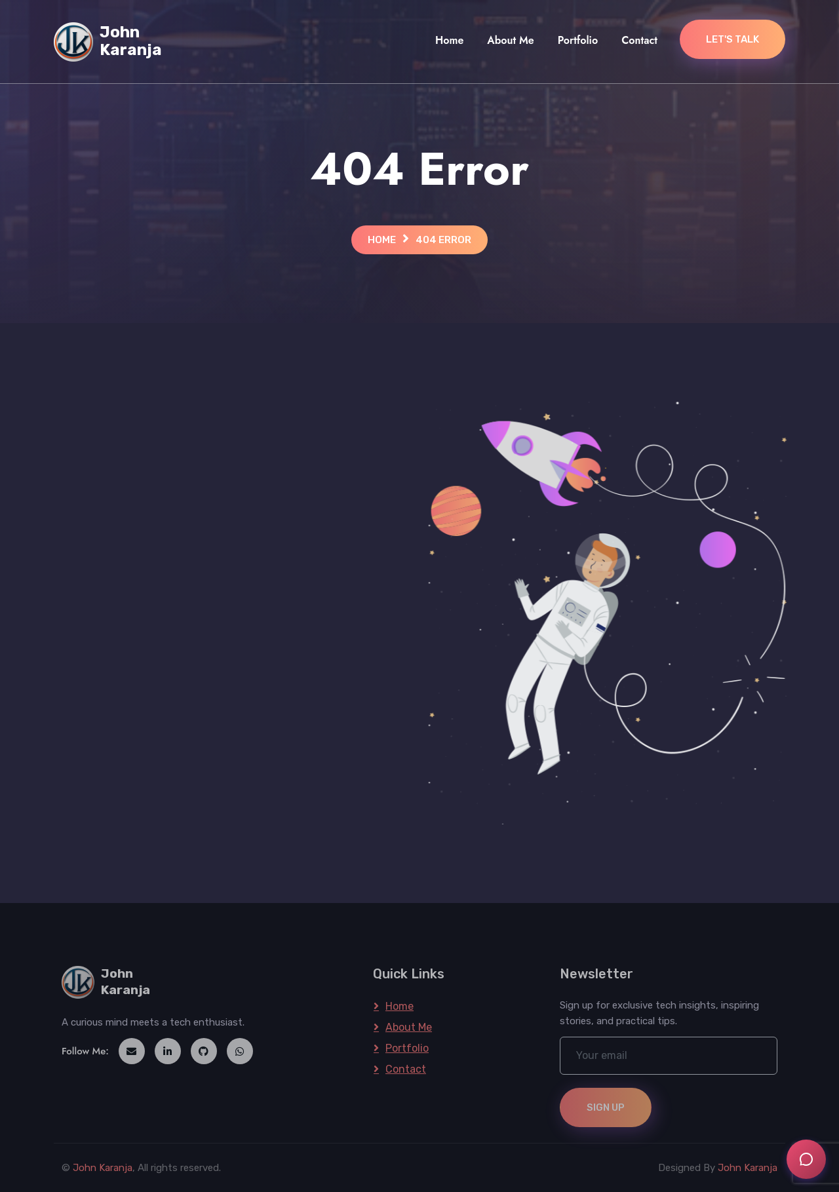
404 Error (443, 240)
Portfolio (578, 40)
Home (449, 40)
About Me (510, 40)
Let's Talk (732, 39)
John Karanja (102, 1168)
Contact (639, 40)
